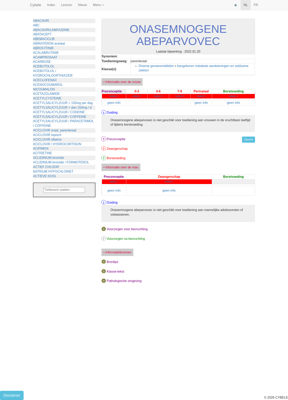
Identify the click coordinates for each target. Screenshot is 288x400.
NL (246, 5)
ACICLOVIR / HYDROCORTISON (57, 144)
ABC (36, 25)
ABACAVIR (41, 20)
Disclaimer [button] (11, 395)
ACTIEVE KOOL (44, 176)
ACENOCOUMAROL (48, 84)
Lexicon (66, 5)
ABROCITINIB (43, 48)
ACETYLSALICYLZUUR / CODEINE (59, 112)
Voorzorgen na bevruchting (126, 238)
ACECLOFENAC (45, 80)
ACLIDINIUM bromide (48, 157)
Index (51, 5)
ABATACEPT (42, 34)
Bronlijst (112, 262)
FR (256, 5)
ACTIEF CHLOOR (46, 167)
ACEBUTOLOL (43, 66)
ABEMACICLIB (44, 39)
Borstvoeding (116, 158)
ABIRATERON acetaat (49, 43)
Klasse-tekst (115, 271)
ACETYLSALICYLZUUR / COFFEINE (59, 116)
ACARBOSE (42, 61)
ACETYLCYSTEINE (47, 98)
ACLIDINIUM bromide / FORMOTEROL (61, 162)
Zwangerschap (117, 148)
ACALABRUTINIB (45, 52)
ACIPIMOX (41, 148)
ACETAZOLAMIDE (46, 93)
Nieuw (82, 5)
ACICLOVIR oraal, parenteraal (54, 130)
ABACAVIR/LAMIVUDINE (51, 30)
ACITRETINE (42, 153)
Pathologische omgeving (124, 281)
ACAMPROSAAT (45, 57)
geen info (114, 102)
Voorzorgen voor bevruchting (127, 229)
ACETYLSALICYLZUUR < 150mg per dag (63, 103)
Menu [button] (98, 5)
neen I (114, 96)
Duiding (112, 112)
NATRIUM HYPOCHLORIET (53, 171)
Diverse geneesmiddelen (156, 66)
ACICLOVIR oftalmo (47, 139)
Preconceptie (116, 139)
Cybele (35, 5)
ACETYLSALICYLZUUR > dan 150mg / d (62, 107)
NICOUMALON (44, 89)
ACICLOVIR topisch (47, 135)
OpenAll (248, 139)
